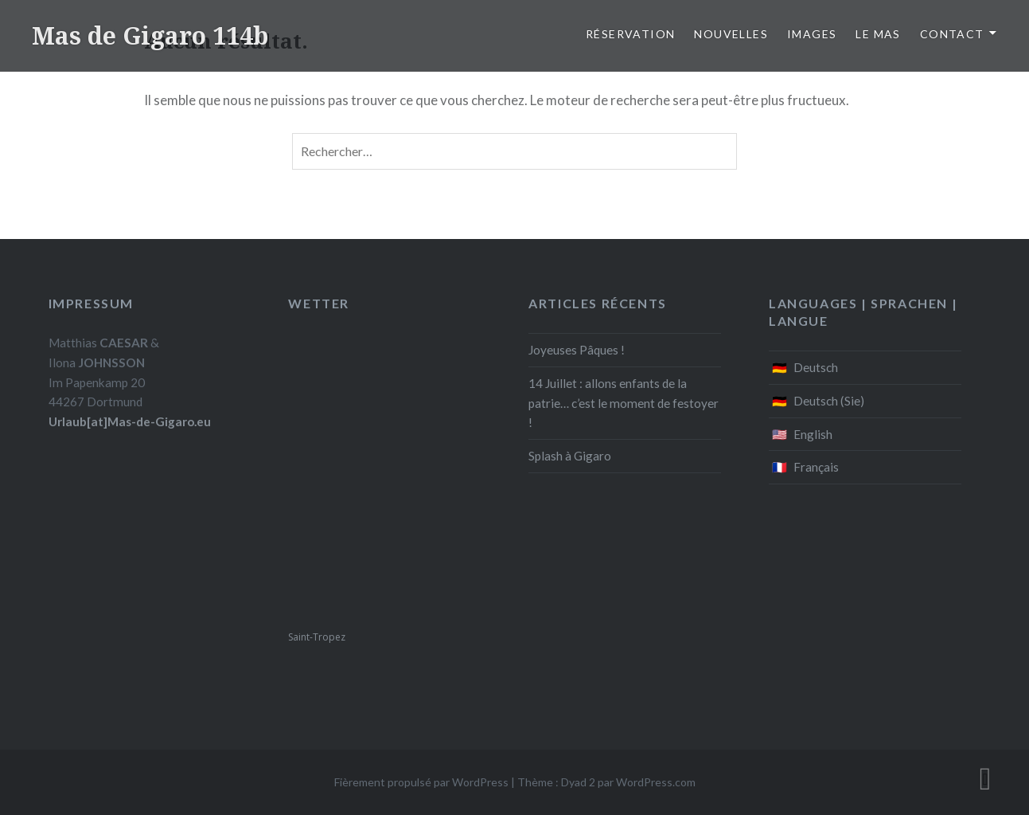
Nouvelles (731, 34)
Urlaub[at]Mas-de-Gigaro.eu (130, 421)
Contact (952, 34)
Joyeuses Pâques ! (576, 350)
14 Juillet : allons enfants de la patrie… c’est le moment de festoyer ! (623, 403)
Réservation (630, 34)
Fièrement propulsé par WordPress (421, 782)
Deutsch (815, 367)
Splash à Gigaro (569, 456)
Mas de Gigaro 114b (150, 35)
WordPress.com (656, 782)
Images (811, 34)
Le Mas (878, 34)
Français (816, 467)
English (812, 434)
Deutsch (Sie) (828, 401)
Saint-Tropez (316, 637)
